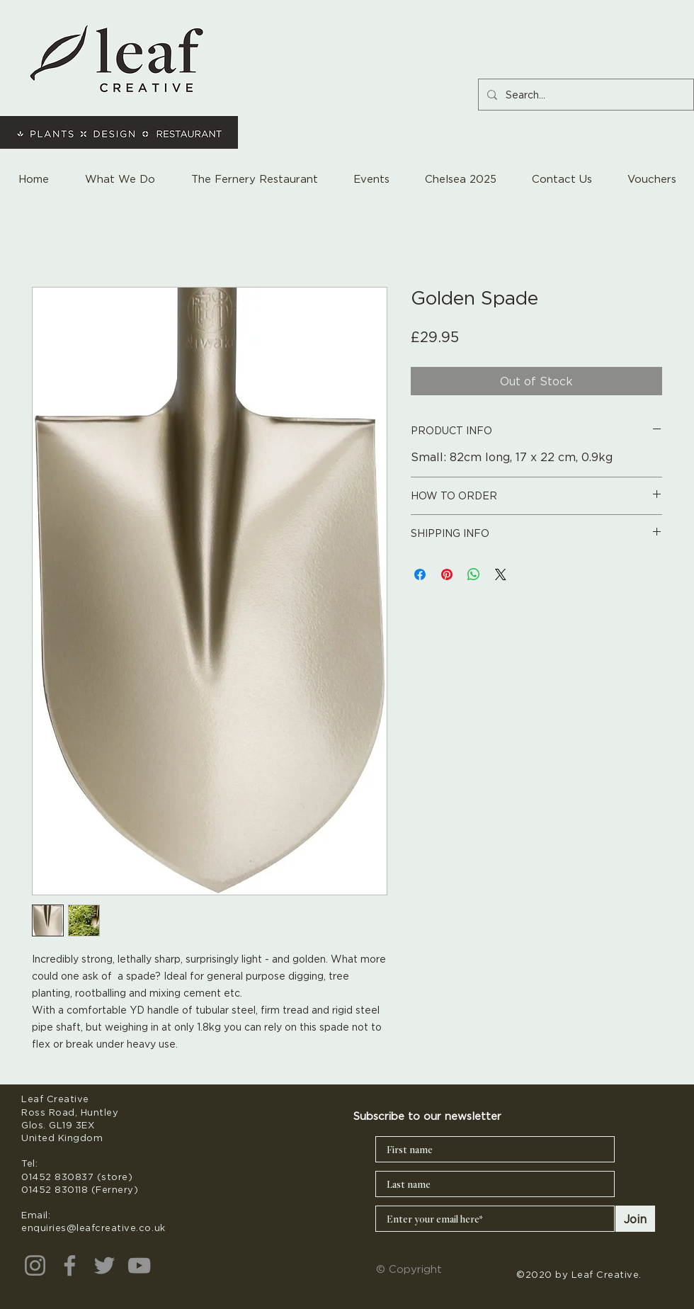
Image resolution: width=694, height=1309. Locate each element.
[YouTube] (139, 1265)
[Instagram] (35, 1265)
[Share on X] (500, 574)
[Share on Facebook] (419, 574)
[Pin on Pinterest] (446, 574)
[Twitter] (104, 1265)
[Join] (635, 1219)
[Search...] (585, 94)
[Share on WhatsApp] (473, 574)
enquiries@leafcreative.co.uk (93, 1227)
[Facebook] (70, 1265)
